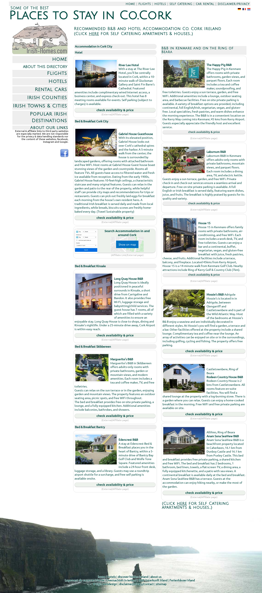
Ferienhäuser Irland (182, 580)
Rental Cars (51, 89)
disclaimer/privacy (234, 4)
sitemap (161, 584)
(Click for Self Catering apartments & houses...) (133, 34)
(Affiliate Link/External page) (127, 255)
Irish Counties (47, 97)
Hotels (57, 81)
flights (144, 4)
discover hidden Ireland (133, 576)
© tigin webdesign (105, 584)
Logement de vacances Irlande (84, 580)
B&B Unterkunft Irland (152, 580)
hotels (160, 4)
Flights (57, 73)
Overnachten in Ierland (121, 580)
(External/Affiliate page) (115, 114)
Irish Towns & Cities (40, 105)
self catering (180, 4)
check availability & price (114, 110)
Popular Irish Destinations (48, 117)
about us (155, 576)
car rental (205, 4)
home (130, 4)
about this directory (45, 67)
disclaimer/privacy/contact (136, 584)
